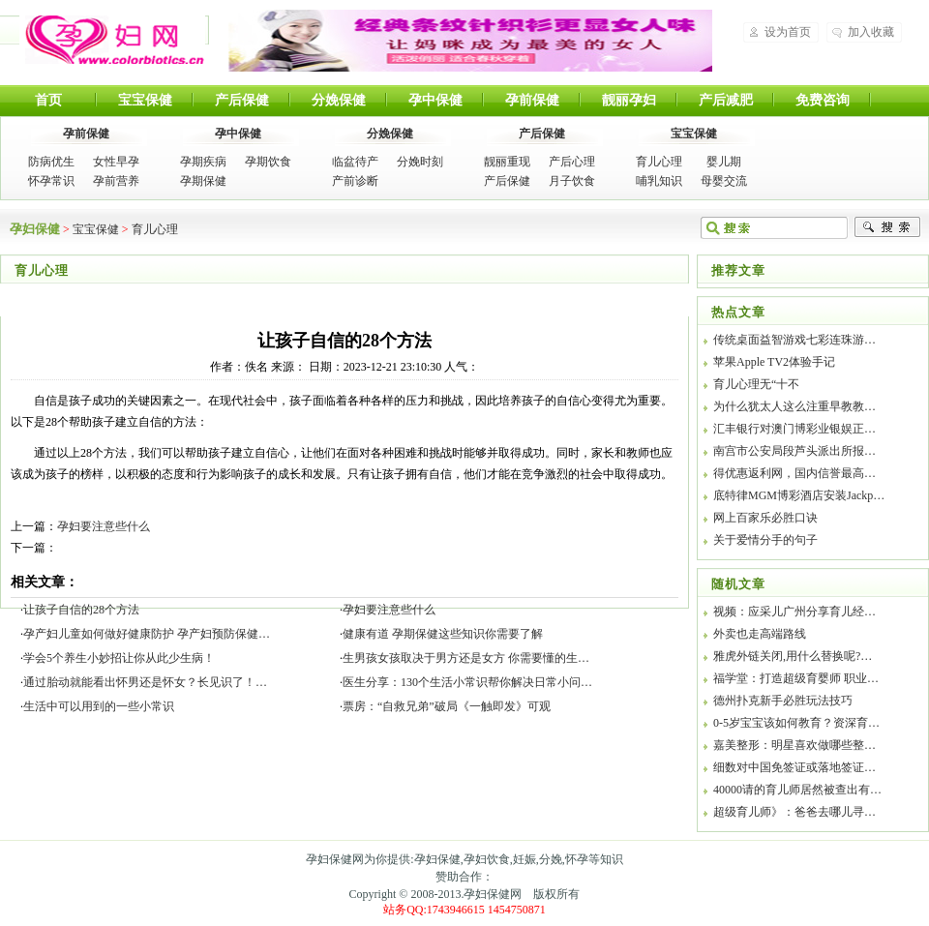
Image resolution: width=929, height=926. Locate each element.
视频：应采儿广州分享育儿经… (794, 611)
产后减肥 (726, 100)
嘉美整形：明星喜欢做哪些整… (794, 745)
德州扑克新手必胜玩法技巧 (783, 700)
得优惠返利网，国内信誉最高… (794, 473)
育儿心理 (659, 161)
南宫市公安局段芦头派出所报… (794, 451)
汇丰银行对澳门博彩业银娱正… (794, 428)
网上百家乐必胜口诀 (765, 517)
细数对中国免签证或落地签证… (794, 767)
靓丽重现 (507, 161)
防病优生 (51, 161)
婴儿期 (723, 161)
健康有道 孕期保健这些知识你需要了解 (443, 634)
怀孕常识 (51, 181)
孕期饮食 (268, 161)
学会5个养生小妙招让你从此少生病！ (119, 658)
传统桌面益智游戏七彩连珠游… (794, 339)
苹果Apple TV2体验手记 (774, 362)
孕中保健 (435, 100)
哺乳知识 (659, 181)
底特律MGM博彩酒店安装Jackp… (798, 495)
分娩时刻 (420, 161)
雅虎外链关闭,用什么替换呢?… (792, 656)
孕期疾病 (203, 161)
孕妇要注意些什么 (103, 526)
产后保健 (242, 100)
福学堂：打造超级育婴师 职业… (796, 678)
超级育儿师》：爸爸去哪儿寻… (794, 812)
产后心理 (572, 161)
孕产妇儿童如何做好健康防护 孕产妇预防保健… (146, 634)
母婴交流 (724, 181)
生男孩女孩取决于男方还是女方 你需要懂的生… (466, 658)
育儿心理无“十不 (756, 384)
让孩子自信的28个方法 (81, 609)
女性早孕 (116, 161)
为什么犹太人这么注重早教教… (794, 406)
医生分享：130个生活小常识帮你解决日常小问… (467, 682)
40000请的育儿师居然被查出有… (797, 789)
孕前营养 (116, 181)
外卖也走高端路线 (759, 634)
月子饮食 (572, 181)
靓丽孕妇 (629, 100)
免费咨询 (822, 100)
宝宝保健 (145, 100)
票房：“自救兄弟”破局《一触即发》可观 (447, 706)
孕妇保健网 (493, 894)
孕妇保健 (112, 39)
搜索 (887, 227)
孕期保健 (203, 181)
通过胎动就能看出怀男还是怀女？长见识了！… (145, 682)
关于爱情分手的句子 (765, 540)
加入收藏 (871, 32)
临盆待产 (355, 161)
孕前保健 (532, 100)
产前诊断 (355, 181)
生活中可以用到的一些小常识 (98, 706)
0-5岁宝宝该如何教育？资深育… (796, 723)
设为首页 (787, 32)
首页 (48, 100)
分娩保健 (339, 100)
